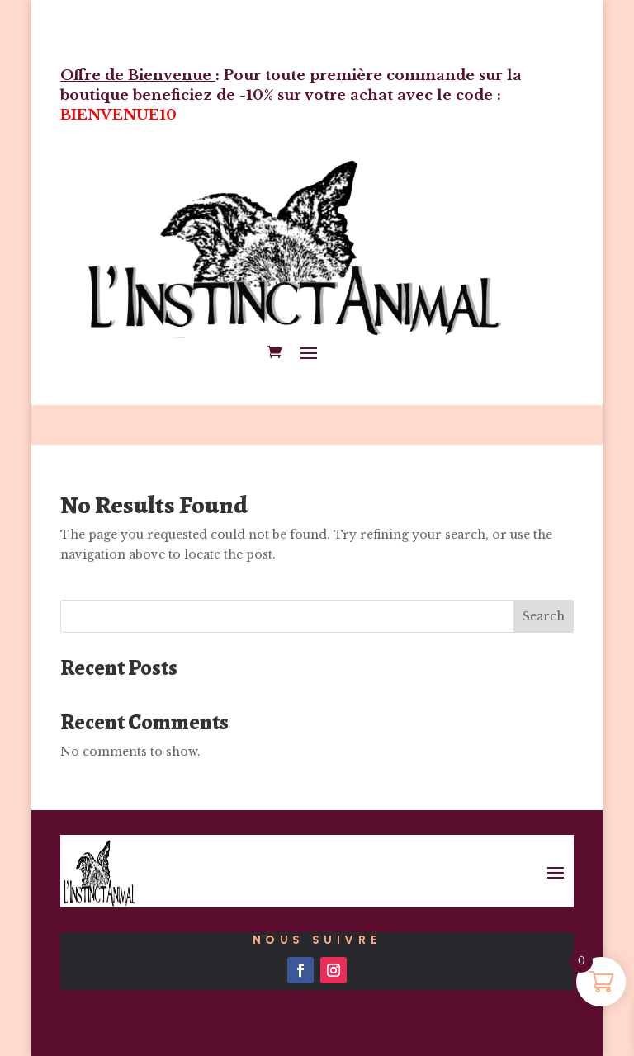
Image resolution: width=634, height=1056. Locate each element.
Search (544, 616)
